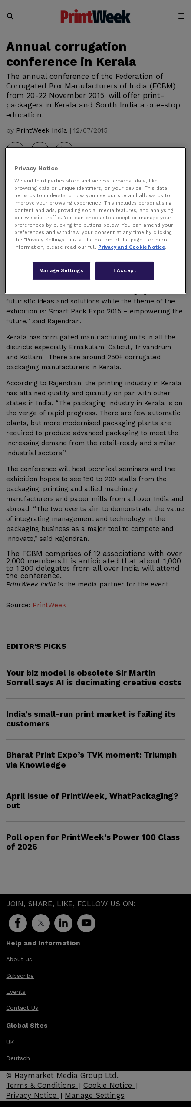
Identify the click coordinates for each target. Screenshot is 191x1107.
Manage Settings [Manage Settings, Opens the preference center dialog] (61, 270)
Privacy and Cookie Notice (131, 247)
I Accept (125, 270)
